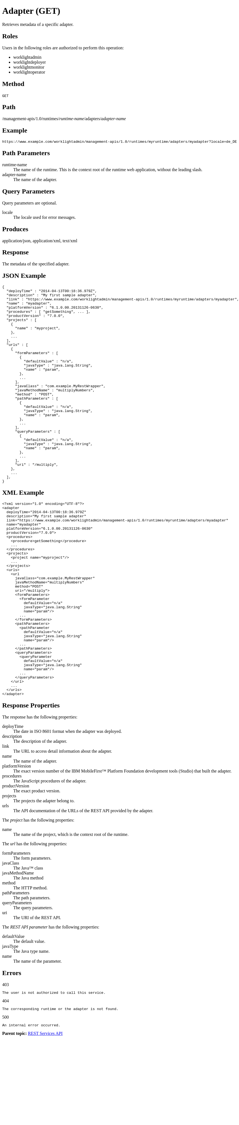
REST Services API (45, 1115)
